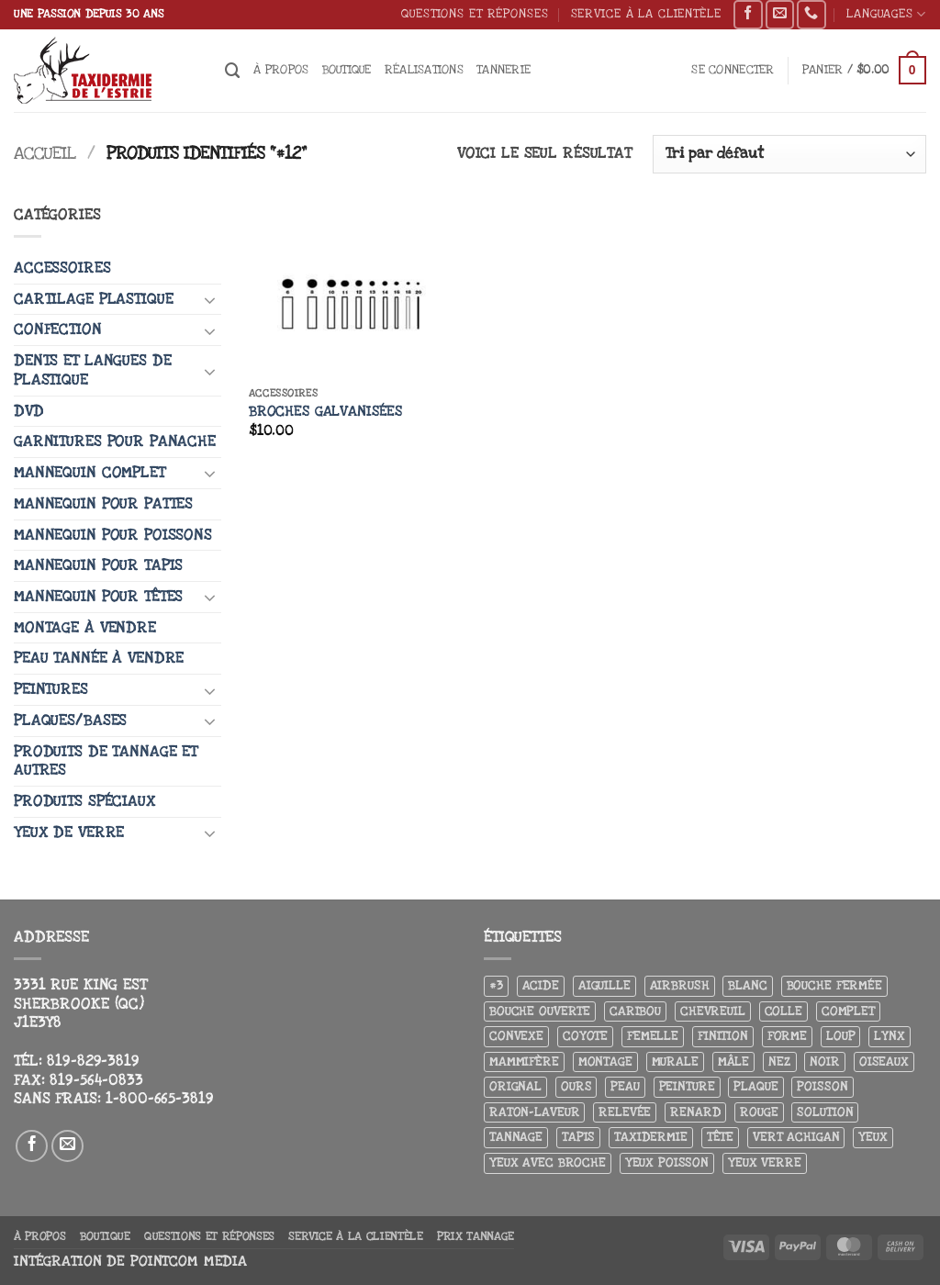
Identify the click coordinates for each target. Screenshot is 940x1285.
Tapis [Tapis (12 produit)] (578, 1137)
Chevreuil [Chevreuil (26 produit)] (712, 1011)
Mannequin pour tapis (98, 565)
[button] (732, 70)
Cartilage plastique (93, 299)
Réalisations (424, 69)
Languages (886, 14)
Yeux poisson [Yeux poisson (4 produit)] (667, 1162)
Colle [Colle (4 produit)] (783, 1011)
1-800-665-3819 (159, 1099)
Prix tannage (475, 1236)
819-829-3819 (93, 1061)
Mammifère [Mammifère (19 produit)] (524, 1061)
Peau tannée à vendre (99, 658)
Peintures (51, 689)
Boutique (347, 69)
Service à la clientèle (646, 13)
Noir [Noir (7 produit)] (824, 1061)
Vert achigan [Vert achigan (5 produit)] (796, 1137)
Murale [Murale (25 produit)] (675, 1061)
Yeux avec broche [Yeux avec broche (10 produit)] (547, 1162)
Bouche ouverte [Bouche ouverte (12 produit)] (539, 1011)
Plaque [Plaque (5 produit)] (755, 1086)
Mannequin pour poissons (113, 535)
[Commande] (789, 154)
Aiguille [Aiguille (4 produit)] (604, 985)
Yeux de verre (69, 832)
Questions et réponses (474, 13)
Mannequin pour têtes (98, 597)
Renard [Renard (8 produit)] (695, 1112)
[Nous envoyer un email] (780, 14)
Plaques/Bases (70, 720)
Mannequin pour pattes (103, 504)
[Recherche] (233, 70)
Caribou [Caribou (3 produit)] (635, 1011)
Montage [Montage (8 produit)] (605, 1061)
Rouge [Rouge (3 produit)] (759, 1112)
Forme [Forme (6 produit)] (787, 1036)
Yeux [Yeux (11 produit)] (872, 1137)
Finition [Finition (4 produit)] (723, 1036)
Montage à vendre (85, 628)
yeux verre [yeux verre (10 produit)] (764, 1162)
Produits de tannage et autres (105, 761)
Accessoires (62, 268)
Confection (58, 329)
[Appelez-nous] (811, 14)
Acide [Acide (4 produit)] (540, 985)
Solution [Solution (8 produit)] (825, 1112)
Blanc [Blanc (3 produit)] (747, 985)
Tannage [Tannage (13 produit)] (516, 1137)
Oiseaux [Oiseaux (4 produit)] (884, 1061)
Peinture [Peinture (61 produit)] (687, 1086)
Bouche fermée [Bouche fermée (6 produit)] (834, 985)
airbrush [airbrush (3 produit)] (680, 985)
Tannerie (503, 69)
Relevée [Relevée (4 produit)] (625, 1112)
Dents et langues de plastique (92, 370)
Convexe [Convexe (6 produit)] (516, 1036)
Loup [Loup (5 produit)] (840, 1036)
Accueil (45, 153)
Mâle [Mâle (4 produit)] (733, 1061)
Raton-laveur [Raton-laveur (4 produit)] (534, 1112)
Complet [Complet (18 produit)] (848, 1011)
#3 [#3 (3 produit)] (496, 985)
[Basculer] (210, 299)
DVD (29, 411)
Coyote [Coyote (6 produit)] (585, 1036)
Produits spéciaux (85, 801)
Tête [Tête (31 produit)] (720, 1137)
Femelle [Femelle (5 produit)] (652, 1036)
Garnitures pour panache (115, 441)
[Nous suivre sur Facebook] (747, 14)
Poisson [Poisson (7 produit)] (822, 1086)
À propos (280, 69)
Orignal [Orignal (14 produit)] (515, 1086)
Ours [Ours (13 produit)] (576, 1086)
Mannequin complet (89, 473)
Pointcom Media (188, 1261)
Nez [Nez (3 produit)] (779, 1061)
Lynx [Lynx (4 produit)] (889, 1036)
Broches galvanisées (325, 411)
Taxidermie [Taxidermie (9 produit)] (651, 1137)
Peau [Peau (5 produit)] (624, 1086)
